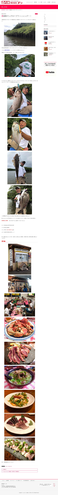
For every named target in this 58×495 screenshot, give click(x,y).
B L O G (6, 466)
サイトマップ (12, 480)
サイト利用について (19, 480)
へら (44, 14)
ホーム (3, 480)
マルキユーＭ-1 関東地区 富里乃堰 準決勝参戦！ (11, 471)
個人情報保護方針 (26, 480)
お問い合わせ (32, 480)
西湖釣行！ (5, 469)
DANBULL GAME (5, 220)
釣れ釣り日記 (10, 466)
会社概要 (7, 480)
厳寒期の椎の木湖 (51, 36)
